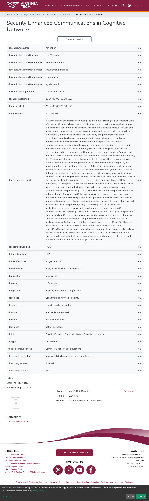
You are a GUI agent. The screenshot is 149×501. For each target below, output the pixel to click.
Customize (7, 496)
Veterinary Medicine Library (16, 460)
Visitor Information (91, 482)
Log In (137, 5)
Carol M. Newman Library (15, 457)
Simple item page (74, 39)
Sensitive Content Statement (62, 482)
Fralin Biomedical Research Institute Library (23, 463)
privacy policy (37, 490)
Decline (130, 496)
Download (128, 391)
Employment (21, 482)
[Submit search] (123, 5)
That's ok (140, 496)
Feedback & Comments (38, 482)
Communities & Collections (68, 5)
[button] (129, 5)
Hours (78, 482)
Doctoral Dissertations (60, 14)
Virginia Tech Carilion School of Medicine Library (25, 472)
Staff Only (129, 482)
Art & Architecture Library (15, 454)
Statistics (112, 5)
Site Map (119, 482)
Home (10, 14)
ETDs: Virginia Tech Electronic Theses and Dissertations (31, 14)
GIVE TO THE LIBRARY (74, 452)
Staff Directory (107, 482)
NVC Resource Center (14, 466)
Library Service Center (14, 469)
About (47, 5)
